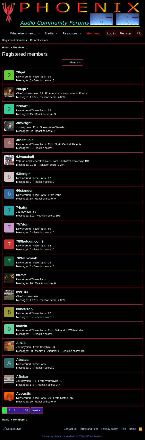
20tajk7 (22, 89)
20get (20, 72)
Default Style (12, 428)
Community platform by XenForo (72, 436)
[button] (39, 33)
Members (93, 33)
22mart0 (22, 106)
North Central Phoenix (68, 144)
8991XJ (22, 292)
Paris (58, 194)
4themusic (24, 140)
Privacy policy (109, 428)
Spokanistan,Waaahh (52, 127)
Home (132, 428)
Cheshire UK (47, 347)
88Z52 (21, 275)
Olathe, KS (66, 397)
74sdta (21, 208)
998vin (21, 326)
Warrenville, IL (53, 380)
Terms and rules (88, 428)
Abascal (22, 360)
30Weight (24, 123)
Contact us (70, 428)
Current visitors (39, 40)
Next (35, 410)
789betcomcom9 (29, 241)
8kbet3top (24, 309)
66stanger (24, 191)
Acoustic (23, 394)
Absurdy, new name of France (69, 93)
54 (26, 410)
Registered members (14, 40)
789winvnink (26, 258)
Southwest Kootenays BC (74, 161)
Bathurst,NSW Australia (69, 330)
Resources (69, 33)
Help (123, 428)
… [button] (20, 410)
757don (22, 224)
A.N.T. (21, 343)
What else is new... (23, 33)
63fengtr (23, 174)
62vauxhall (25, 157)
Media (49, 33)
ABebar (22, 377)
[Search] (139, 33)
